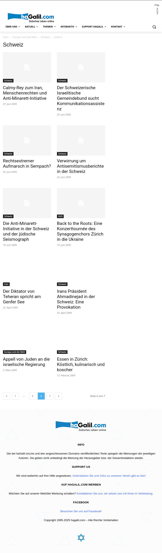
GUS (60, 216)
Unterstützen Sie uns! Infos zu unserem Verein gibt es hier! (109, 475)
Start (6, 37)
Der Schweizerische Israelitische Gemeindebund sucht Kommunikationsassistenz (81, 98)
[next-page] (58, 396)
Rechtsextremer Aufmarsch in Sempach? (27, 163)
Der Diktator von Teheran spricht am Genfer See (22, 296)
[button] (154, 27)
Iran (6, 284)
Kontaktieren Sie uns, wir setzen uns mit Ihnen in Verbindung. (115, 493)
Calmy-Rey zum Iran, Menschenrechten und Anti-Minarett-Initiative (25, 93)
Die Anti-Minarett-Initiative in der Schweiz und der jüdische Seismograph (26, 231)
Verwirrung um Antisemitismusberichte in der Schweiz (80, 166)
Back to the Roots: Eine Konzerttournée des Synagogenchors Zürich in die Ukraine (80, 231)
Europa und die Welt (25, 37)
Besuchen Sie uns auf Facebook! (81, 511)
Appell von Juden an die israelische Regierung (26, 362)
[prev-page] (6, 396)
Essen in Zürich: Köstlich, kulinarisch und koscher (81, 364)
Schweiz (45, 37)
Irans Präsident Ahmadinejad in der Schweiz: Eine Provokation (76, 299)
